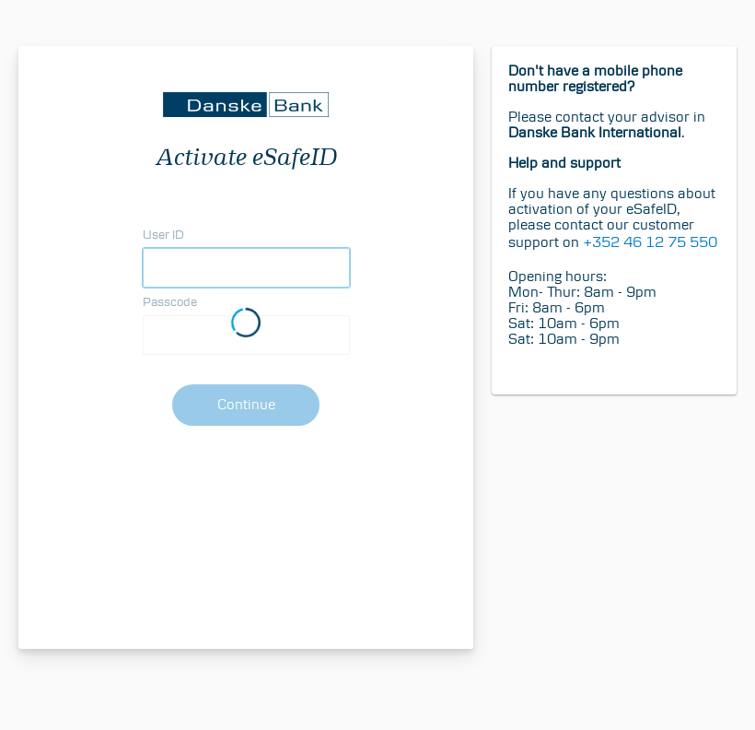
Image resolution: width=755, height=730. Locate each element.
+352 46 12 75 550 (650, 242)
